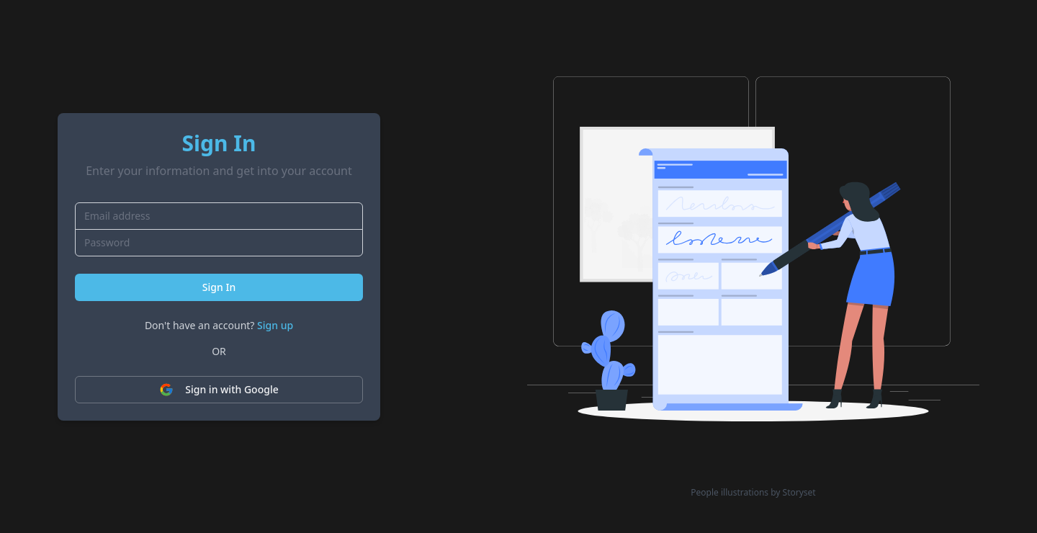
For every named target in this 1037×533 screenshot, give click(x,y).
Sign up (275, 325)
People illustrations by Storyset (753, 492)
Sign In (218, 287)
